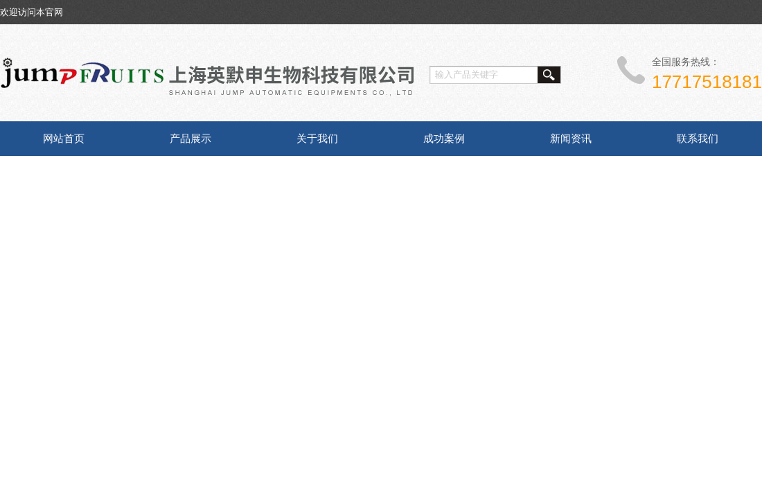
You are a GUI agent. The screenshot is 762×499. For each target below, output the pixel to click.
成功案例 (444, 138)
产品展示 (190, 138)
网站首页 (64, 138)
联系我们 (697, 138)
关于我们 (317, 138)
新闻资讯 (571, 138)
